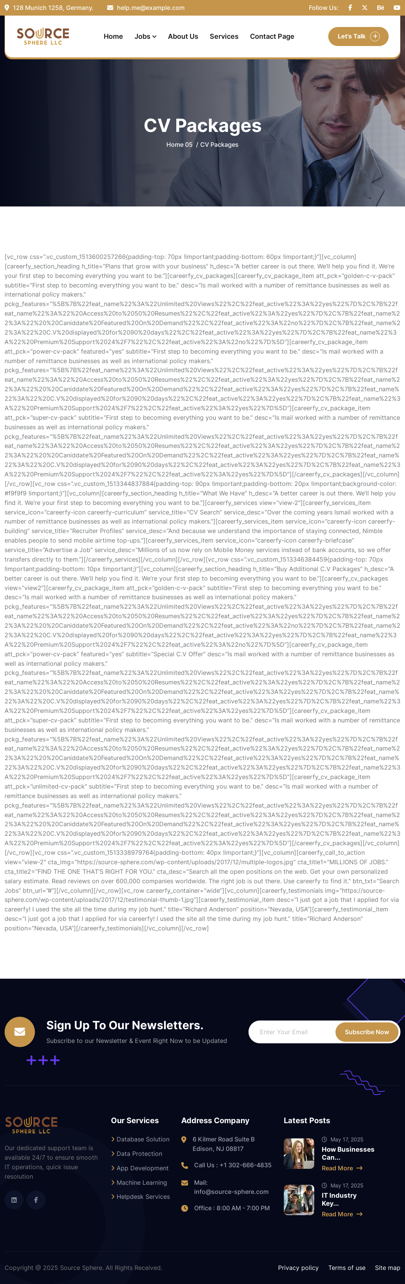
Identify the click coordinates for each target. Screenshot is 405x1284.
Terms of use (346, 1267)
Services (224, 36)
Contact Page (272, 36)
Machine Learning (139, 1182)
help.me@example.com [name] (146, 7)
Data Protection (136, 1153)
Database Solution (140, 1139)
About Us (183, 36)
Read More (342, 1168)
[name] (350, 8)
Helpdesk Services (140, 1196)
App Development (140, 1168)
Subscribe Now (367, 1032)
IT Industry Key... (339, 1199)
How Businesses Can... (348, 1153)
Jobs (142, 36)
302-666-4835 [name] (250, 1165)
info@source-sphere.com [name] (231, 1191)
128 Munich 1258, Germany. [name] (49, 7)
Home (113, 36)
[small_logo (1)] (43, 36)
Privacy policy (298, 1267)
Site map (387, 1267)
